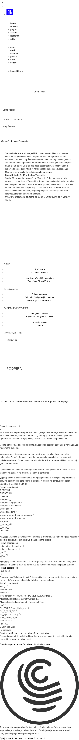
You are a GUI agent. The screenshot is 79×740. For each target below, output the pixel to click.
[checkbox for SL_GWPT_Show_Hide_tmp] (28, 608)
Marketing (4, 562)
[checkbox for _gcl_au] (9, 571)
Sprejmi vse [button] (5, 633)
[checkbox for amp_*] (7, 586)
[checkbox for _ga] (5, 552)
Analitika (4, 537)
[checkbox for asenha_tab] (12, 589)
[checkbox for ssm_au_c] (11, 620)
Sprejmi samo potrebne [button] (22, 633)
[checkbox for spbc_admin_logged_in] (23, 546)
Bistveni (3, 478)
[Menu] (42, 13)
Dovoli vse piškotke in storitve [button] (36, 644)
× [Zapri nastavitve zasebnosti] (0, 429)
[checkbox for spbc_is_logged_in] (18, 549)
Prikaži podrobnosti (9, 487)
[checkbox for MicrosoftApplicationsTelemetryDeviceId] (38, 599)
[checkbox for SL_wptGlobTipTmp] (19, 614)
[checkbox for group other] (1, 574)
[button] (39, 686)
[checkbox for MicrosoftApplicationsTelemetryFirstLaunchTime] (45, 602)
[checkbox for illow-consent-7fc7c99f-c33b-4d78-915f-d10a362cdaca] (51, 596)
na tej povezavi (44, 172)
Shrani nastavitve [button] (41, 633)
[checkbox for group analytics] (1, 533)
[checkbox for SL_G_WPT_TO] (16, 611)
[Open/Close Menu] (39, 4)
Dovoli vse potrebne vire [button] (11, 644)
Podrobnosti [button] (38, 738)
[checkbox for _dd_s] (7, 624)
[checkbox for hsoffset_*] (10, 592)
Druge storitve (6, 577)
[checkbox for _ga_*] (7, 555)
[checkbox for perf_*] (7, 605)
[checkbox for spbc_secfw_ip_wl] (18, 617)
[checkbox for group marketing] (1, 558)
